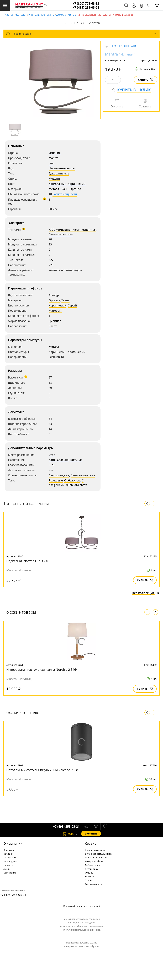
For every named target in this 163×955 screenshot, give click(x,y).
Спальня (63, 460)
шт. (68, 834)
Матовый (55, 310)
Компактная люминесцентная (76, 230)
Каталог (21, 15)
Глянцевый (56, 357)
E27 (51, 260)
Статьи (88, 880)
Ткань (64, 189)
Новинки (8, 865)
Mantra (53, 158)
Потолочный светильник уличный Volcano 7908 (42, 770)
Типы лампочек (93, 884)
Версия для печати (123, 46)
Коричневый (77, 184)
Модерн (54, 178)
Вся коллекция (146, 593)
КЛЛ (51, 230)
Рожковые (56, 480)
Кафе (52, 460)
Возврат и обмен (94, 861)
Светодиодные (59, 475)
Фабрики (8, 853)
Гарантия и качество (96, 857)
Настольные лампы (41, 15)
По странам (9, 857)
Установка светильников (98, 853)
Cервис (90, 843)
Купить (146, 79)
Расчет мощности (64, 194)
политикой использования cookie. (82, 929)
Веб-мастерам (92, 865)
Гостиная (76, 460)
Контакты (8, 850)
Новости (89, 876)
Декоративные (66, 15)
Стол (52, 455)
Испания (55, 153)
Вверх (53, 326)
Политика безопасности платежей (81, 906)
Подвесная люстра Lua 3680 (27, 561)
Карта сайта (9, 872)
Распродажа (10, 861)
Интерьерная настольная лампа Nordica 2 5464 (42, 669)
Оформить (91, 833)
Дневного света (76, 485)
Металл (54, 189)
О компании (13, 843)
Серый (61, 184)
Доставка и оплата (95, 850)
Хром (52, 184)
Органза (75, 189)
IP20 (51, 465)
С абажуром (72, 480)
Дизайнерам (91, 868)
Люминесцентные (61, 234)
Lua (51, 163)
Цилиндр (55, 321)
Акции (6, 868)
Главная (8, 15)
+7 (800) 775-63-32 (86, 4)
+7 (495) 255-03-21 (86, 7)
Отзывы (89, 872)
